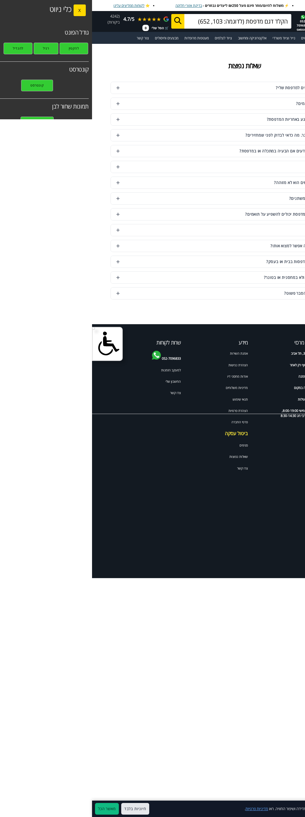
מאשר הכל (15, 808)
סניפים (151, 445)
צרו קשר (150, 468)
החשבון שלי (81, 381)
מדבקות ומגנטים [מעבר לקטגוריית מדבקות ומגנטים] (220, 38)
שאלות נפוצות (146, 456)
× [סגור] (297, 809)
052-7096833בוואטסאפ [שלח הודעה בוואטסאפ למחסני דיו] (211, 23)
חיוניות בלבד (43, 808)
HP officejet (263, 398)
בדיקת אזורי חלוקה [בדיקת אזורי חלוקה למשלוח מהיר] (96, 5)
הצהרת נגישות (146, 365)
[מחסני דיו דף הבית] (278, 21)
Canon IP (283, 509)
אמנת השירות (147, 353)
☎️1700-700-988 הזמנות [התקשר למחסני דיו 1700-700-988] (237, 23)
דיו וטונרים (265, 353)
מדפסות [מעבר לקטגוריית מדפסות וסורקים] (243, 38)
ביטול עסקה (144, 433)
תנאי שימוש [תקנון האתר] (148, 399)
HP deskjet (282, 398)
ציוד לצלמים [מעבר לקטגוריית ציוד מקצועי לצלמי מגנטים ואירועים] (131, 38)
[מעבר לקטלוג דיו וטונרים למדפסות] (262, 38)
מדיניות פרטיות (164, 808)
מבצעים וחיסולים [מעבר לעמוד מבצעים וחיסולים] (74, 38)
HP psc (267, 492)
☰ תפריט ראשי (287, 38)
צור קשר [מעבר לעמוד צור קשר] (51, 38)
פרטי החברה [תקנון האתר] (147, 422)
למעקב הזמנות (79, 370)
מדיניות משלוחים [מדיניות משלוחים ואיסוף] (145, 387)
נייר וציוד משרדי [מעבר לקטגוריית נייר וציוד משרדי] (191, 38)
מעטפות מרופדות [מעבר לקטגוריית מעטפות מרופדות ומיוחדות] (104, 38)
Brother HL (281, 459)
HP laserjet (282, 409)
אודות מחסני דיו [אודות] (145, 376)
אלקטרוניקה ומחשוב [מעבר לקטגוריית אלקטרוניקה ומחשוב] (160, 38)
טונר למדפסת (281, 381)
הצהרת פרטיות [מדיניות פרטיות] (146, 410)
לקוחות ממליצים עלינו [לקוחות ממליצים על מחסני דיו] (36, 5)
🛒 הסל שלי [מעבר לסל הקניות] (63, 28)
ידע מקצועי (283, 353)
